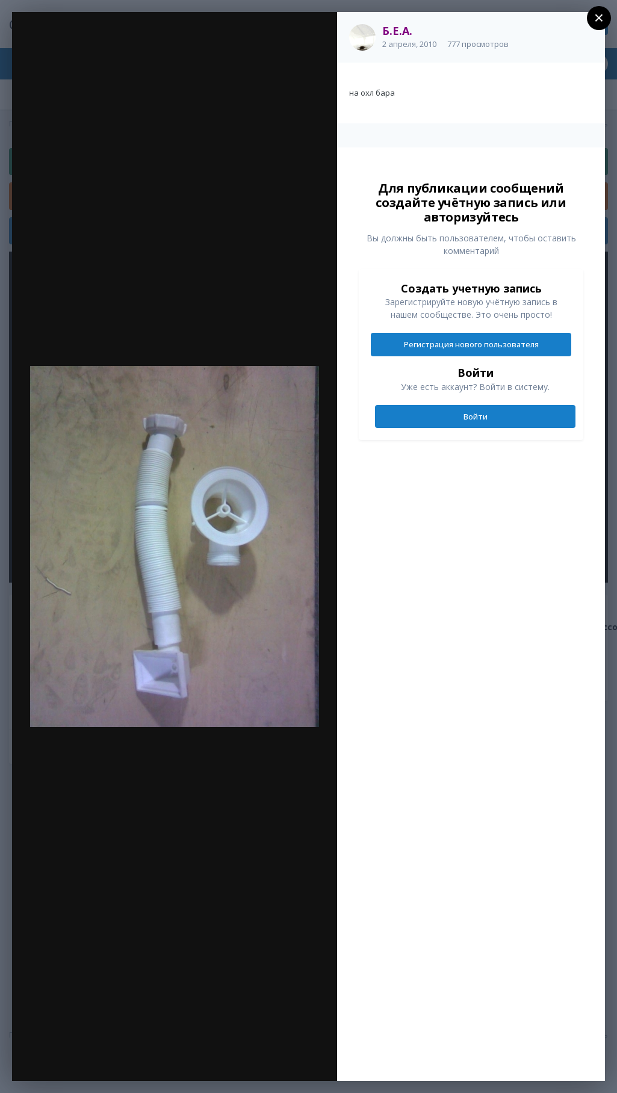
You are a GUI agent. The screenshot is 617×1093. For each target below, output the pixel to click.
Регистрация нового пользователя (471, 344)
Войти (476, 416)
